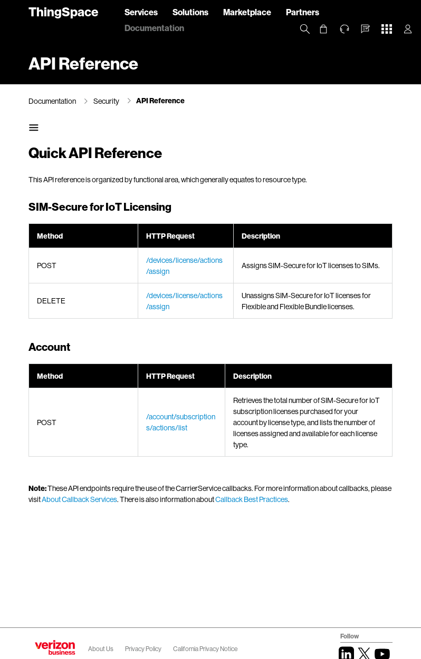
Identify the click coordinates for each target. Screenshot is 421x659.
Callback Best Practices (251, 499)
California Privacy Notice (205, 649)
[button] (365, 29)
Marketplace (247, 12)
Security (106, 100)
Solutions (190, 12)
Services (141, 12)
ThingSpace (63, 11)
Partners (302, 12)
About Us (100, 649)
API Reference (160, 100)
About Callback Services (79, 499)
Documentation (154, 28)
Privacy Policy (143, 649)
